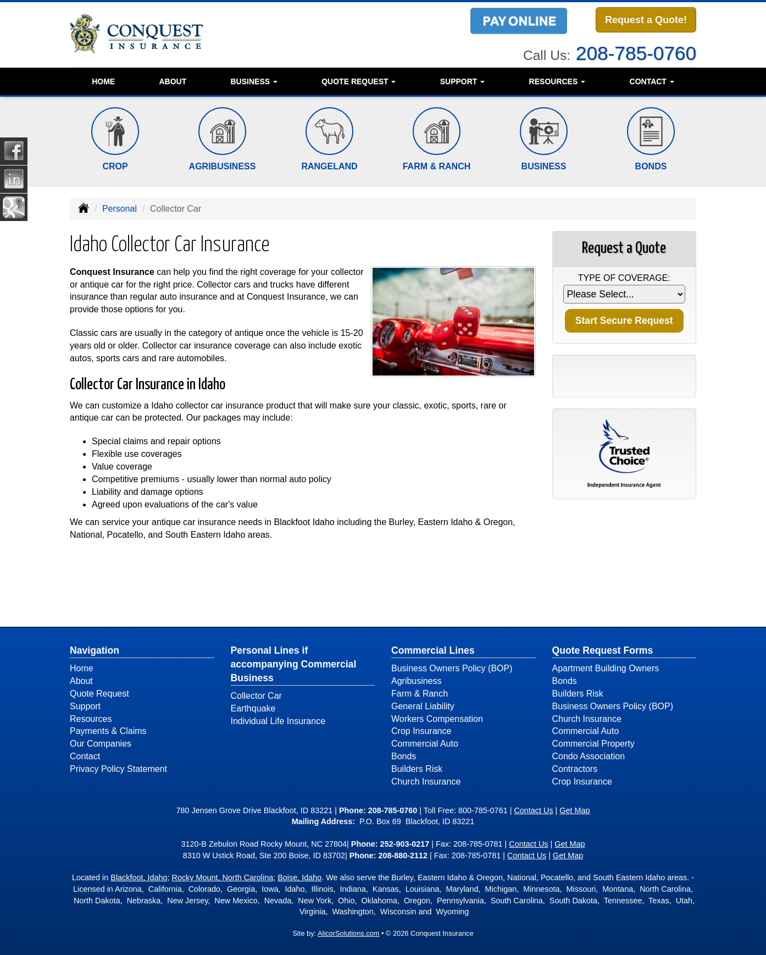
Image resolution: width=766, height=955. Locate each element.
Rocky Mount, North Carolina (223, 877)
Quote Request (99, 693)
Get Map (574, 810)
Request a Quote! (646, 20)
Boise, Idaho (299, 877)
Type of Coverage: (624, 278)
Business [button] (253, 81)
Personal (119, 208)
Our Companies (100, 743)
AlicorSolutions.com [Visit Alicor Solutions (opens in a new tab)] (348, 933)
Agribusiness (416, 681)
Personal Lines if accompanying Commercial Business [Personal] (294, 664)
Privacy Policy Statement (118, 769)
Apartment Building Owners (605, 668)
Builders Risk (416, 769)
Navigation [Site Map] (94, 650)
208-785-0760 (636, 52)
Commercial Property (593, 743)
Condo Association (588, 756)
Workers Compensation (437, 719)
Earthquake (253, 708)
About (172, 81)
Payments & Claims (108, 731)
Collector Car (256, 695)
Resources (91, 719)
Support (85, 706)
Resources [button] (557, 81)
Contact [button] (652, 81)
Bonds (403, 756)
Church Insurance (425, 781)
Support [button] (462, 81)
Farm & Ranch (419, 693)
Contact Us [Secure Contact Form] (533, 810)
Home (103, 81)
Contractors (575, 769)
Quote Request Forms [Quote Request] (602, 650)
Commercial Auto (424, 743)
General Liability (422, 706)
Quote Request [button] (358, 81)
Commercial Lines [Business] (433, 650)
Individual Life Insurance (278, 721)
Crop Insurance (421, 731)
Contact (85, 756)
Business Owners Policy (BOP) (452, 668)
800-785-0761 (483, 810)
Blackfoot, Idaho (138, 877)
